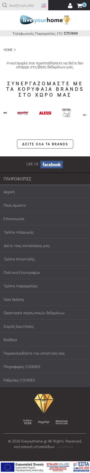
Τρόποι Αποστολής (19, 258)
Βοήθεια (10, 339)
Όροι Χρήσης (14, 299)
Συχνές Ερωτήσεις (19, 326)
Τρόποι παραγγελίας (21, 285)
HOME (8, 49)
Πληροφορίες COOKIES (22, 366)
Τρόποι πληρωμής (19, 231)
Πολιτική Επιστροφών (22, 272)
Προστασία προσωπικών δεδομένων (34, 312)
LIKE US (45, 163)
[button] (4, 5)
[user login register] (70, 6)
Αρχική (9, 191)
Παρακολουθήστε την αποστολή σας (34, 353)
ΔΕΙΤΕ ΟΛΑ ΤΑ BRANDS (45, 144)
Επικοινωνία (14, 218)
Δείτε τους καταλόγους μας (27, 245)
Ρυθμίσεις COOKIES (19, 379)
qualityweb (65, 446)
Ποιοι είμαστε (15, 205)
